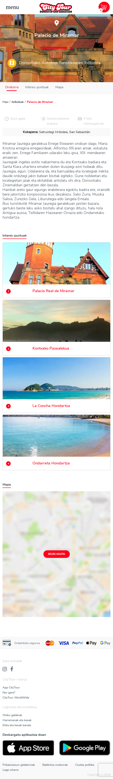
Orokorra (11, 87)
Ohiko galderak (12, 715)
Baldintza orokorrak (55, 765)
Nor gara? (9, 693)
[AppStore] (28, 748)
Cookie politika (84, 765)
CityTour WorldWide (16, 698)
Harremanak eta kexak (17, 720)
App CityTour (11, 688)
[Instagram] (5, 669)
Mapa (59, 87)
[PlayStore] (85, 748)
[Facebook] (11, 669)
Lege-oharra (10, 770)
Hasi (5, 102)
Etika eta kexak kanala (17, 725)
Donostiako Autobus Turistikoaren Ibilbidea (54, 63)
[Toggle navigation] (12, 7)
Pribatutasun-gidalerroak (19, 765)
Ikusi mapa (56, 554)
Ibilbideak (18, 102)
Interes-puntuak (37, 87)
